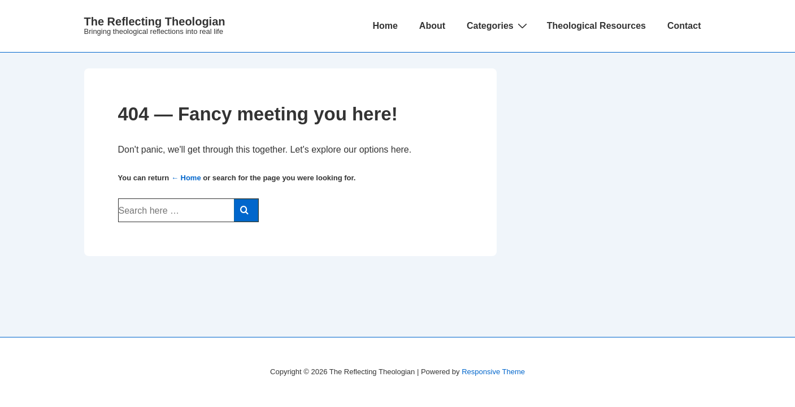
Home (384, 26)
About (432, 26)
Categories (498, 25)
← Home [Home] (186, 178)
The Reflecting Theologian (154, 21)
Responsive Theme (493, 371)
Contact (684, 26)
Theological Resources (596, 26)
